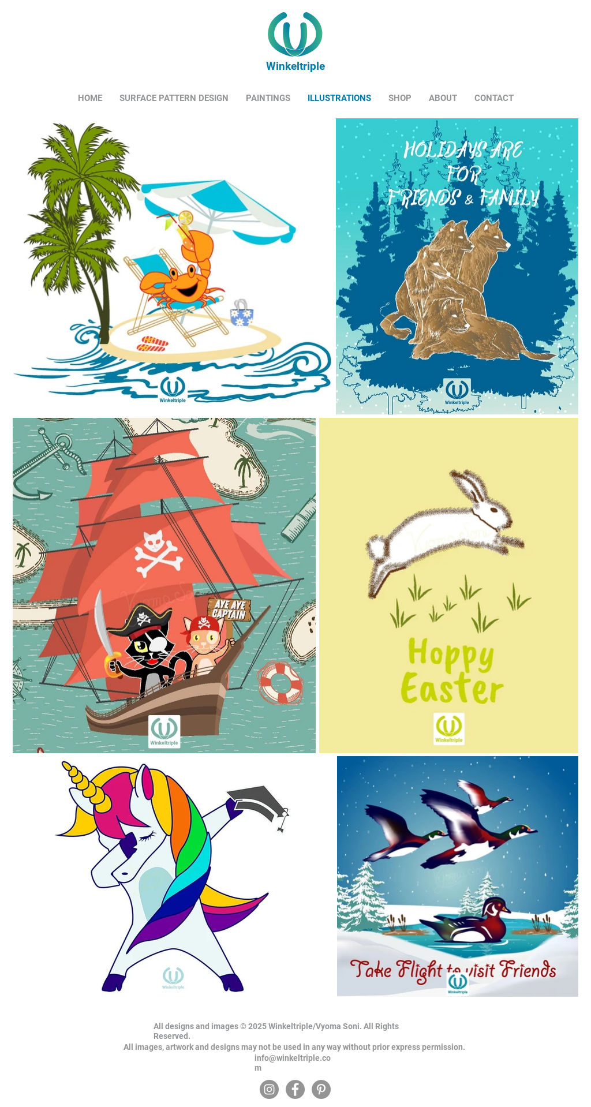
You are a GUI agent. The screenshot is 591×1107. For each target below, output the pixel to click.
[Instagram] (269, 1089)
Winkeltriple (294, 66)
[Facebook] (295, 1089)
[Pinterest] (321, 1089)
